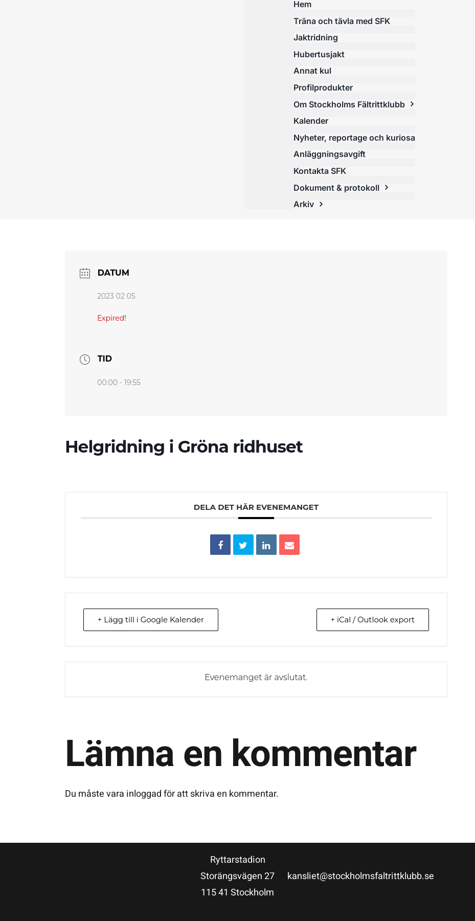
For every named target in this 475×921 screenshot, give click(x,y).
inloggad (144, 794)
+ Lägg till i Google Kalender (152, 619)
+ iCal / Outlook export (371, 619)
